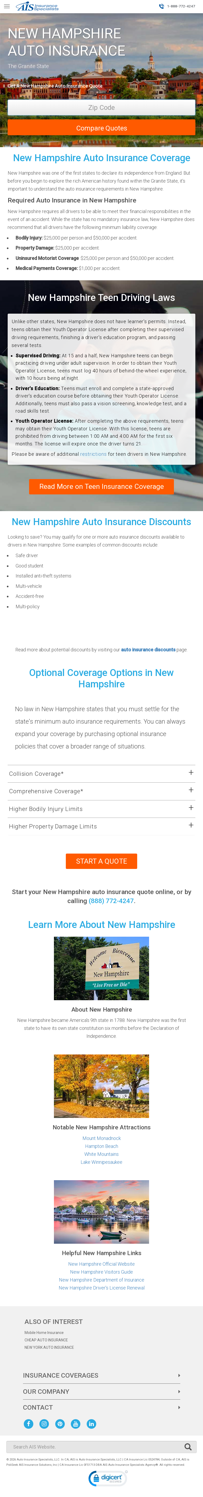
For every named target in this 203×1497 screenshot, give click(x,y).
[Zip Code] (101, 107)
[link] (108, 1480)
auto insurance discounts (148, 649)
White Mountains (101, 1154)
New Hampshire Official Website (101, 1264)
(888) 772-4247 (111, 901)
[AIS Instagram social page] (45, 1423)
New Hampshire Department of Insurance (101, 1280)
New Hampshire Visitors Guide (101, 1272)
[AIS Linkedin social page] (92, 1423)
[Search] (101, 1447)
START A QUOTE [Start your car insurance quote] (102, 861)
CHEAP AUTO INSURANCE (46, 1340)
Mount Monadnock (101, 1138)
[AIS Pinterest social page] (61, 1423)
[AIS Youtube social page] (76, 1423)
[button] (95, 774)
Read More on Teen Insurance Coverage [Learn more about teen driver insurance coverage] (101, 487)
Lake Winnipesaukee (101, 1162)
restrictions (93, 454)
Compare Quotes (101, 128)
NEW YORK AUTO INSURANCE (49, 1348)
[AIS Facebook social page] (29, 1423)
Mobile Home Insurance (44, 1333)
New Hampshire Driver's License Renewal (102, 1288)
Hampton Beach (101, 1146)
